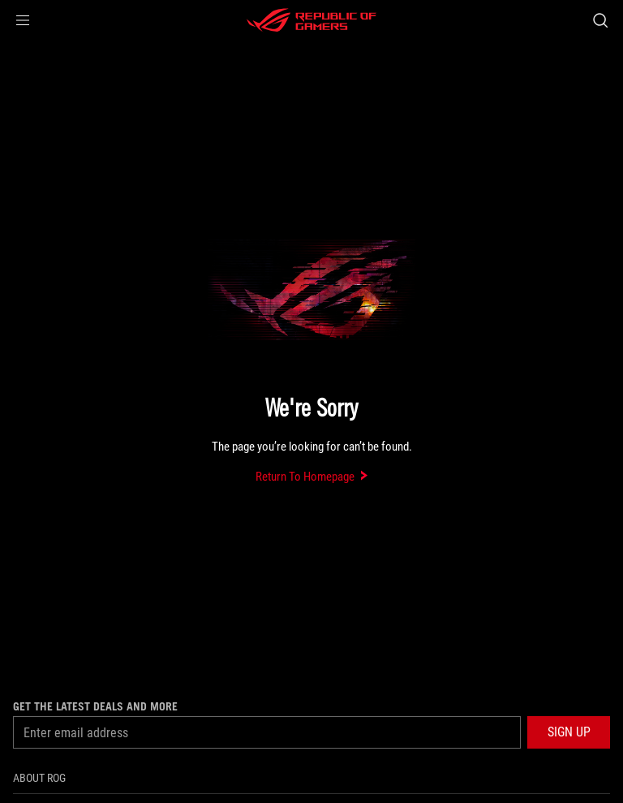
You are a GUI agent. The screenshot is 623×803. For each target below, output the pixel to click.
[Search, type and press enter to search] (600, 20)
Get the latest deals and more (95, 706)
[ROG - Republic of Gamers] (311, 20)
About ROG (39, 777)
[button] (22, 20)
